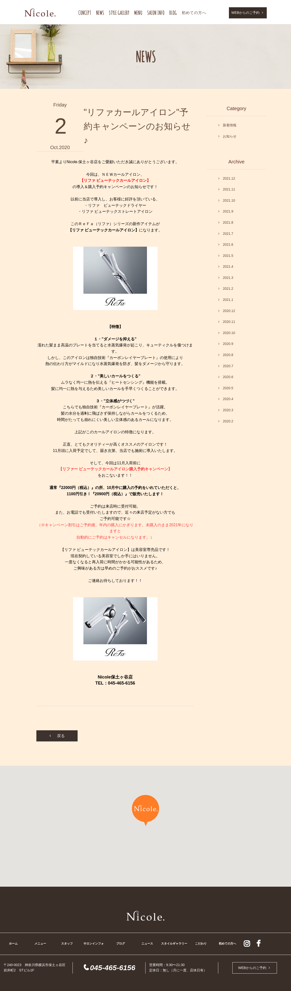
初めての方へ (194, 13)
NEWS (100, 12)
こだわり (201, 943)
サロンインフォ (93, 943)
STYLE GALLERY (119, 12)
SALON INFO (155, 12)
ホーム (13, 943)
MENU (138, 12)
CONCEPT (84, 12)
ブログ (120, 943)
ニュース (147, 943)
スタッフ (67, 943)
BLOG (173, 12)
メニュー (40, 943)
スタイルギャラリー (174, 943)
